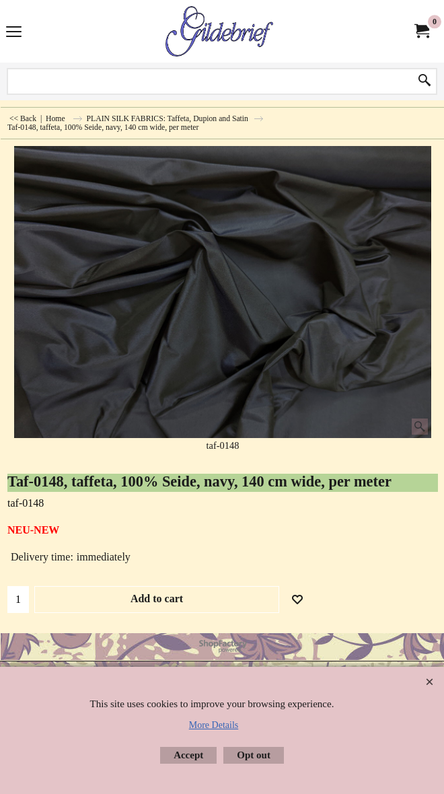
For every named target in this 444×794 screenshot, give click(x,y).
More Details (213, 725)
